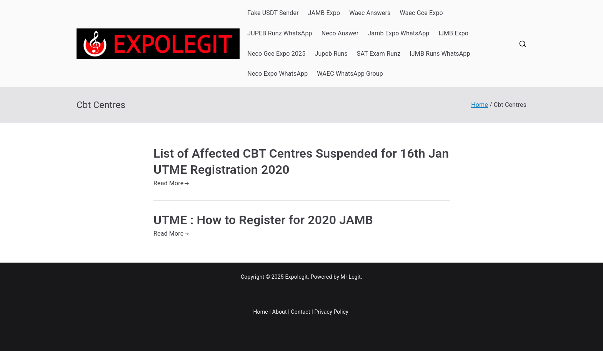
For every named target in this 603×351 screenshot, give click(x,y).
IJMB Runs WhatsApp (440, 53)
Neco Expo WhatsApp (277, 73)
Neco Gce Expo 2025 (276, 53)
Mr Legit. (351, 277)
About (279, 312)
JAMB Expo (324, 13)
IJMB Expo (453, 33)
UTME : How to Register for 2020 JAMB (263, 220)
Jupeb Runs (331, 53)
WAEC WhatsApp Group (350, 73)
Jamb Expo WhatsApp (398, 33)
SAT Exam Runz (378, 53)
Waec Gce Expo (421, 13)
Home (260, 312)
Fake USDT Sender (272, 13)
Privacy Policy (331, 312)
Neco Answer (340, 33)
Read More (171, 183)
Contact (300, 312)
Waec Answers (369, 13)
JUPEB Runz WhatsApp (279, 33)
